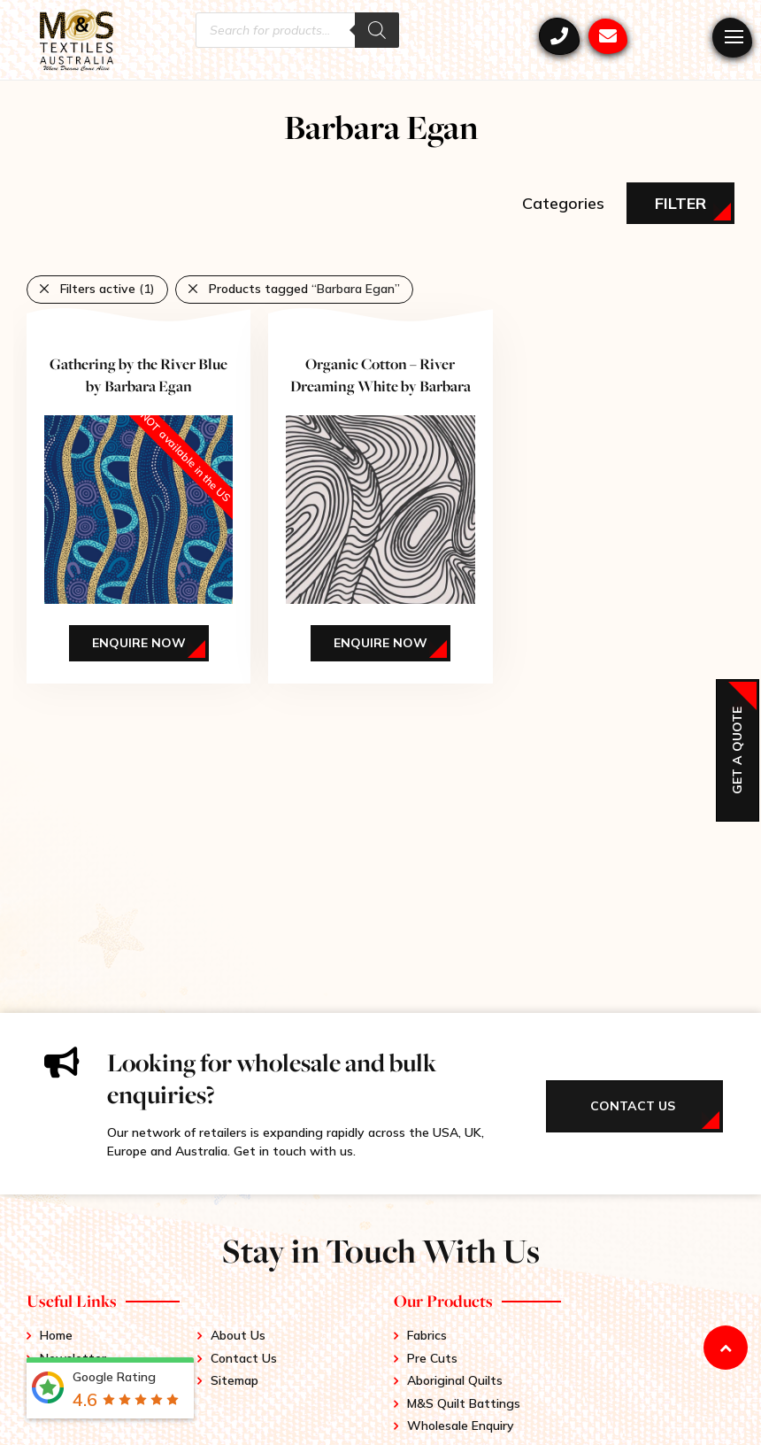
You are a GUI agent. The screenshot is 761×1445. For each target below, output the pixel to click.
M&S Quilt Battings (463, 1403)
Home (56, 1335)
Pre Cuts (432, 1358)
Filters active (107, 289)
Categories (563, 203)
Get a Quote (737, 750)
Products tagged (304, 289)
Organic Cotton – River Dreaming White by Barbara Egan (380, 385)
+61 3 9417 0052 (559, 36)
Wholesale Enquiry (460, 1425)
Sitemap (234, 1380)
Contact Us (244, 1358)
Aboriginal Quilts (455, 1380)
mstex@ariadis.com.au (608, 36)
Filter (680, 203)
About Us (238, 1335)
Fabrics (427, 1335)
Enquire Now (139, 643)
